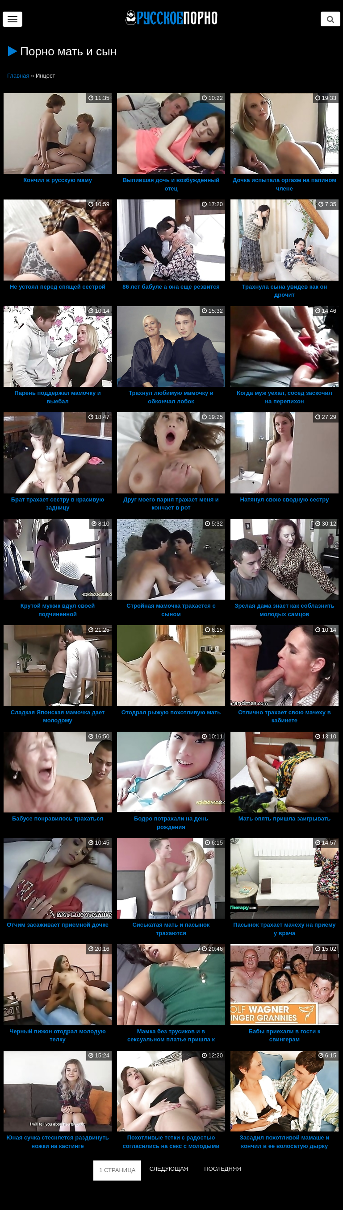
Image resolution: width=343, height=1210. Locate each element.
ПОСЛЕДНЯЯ (222, 1168)
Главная (18, 75)
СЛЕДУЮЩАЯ (168, 1168)
